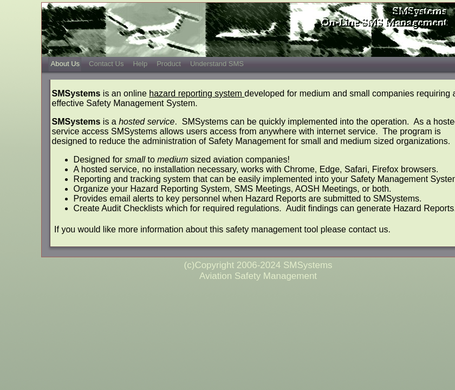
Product (169, 64)
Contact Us (106, 64)
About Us (65, 64)
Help (140, 64)
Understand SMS (217, 64)
